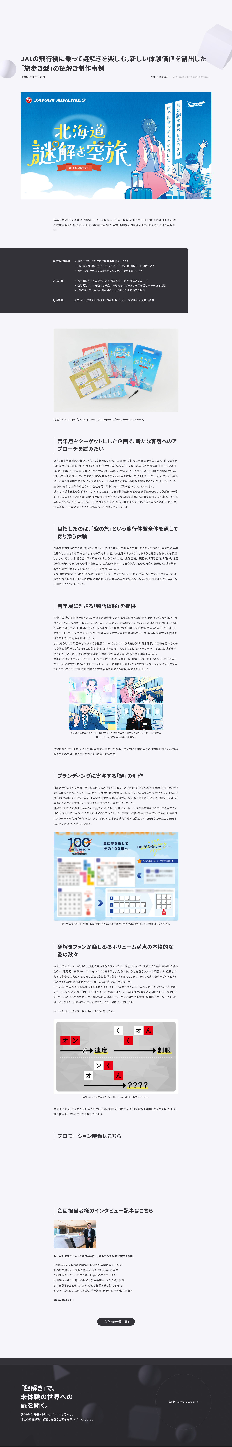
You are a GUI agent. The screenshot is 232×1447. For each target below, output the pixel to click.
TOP (153, 77)
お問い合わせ (201, 12)
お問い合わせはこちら (183, 1401)
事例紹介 (163, 77)
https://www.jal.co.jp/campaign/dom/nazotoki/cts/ (106, 419)
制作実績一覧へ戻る (118, 1321)
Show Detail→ (64, 1300)
